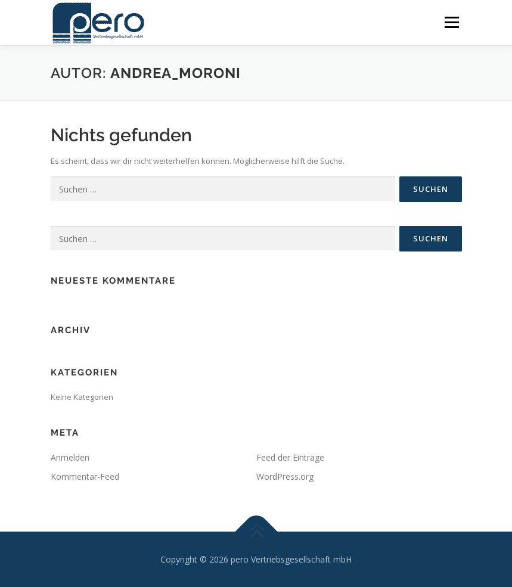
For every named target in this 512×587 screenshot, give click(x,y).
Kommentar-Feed (85, 476)
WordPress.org (285, 476)
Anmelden (70, 457)
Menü (451, 22)
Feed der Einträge (290, 457)
